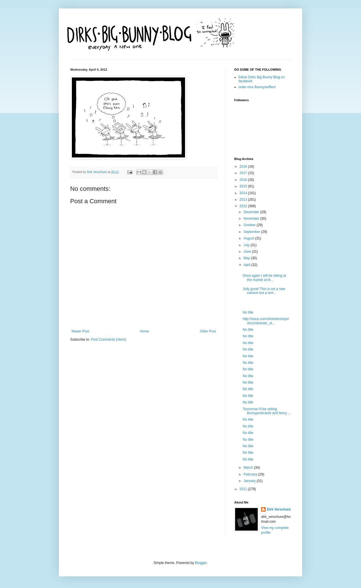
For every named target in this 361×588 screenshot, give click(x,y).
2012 (244, 206)
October (250, 225)
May (247, 258)
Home (144, 331)
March (249, 468)
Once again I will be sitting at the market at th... (264, 278)
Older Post (208, 331)
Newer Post (80, 331)
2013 (244, 200)
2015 (244, 186)
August (249, 238)
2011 (244, 489)
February (251, 474)
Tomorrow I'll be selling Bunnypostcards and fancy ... (267, 411)
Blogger (201, 563)
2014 (244, 193)
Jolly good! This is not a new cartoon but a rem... (264, 291)
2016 (244, 180)
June (248, 252)
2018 (244, 166)
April (247, 265)
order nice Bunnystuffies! (257, 87)
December (252, 212)
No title (248, 312)
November (252, 218)
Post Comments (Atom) (108, 339)
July (247, 245)
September (252, 232)
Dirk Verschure (97, 172)
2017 (244, 173)
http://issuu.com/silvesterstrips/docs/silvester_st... (266, 321)
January (250, 481)
